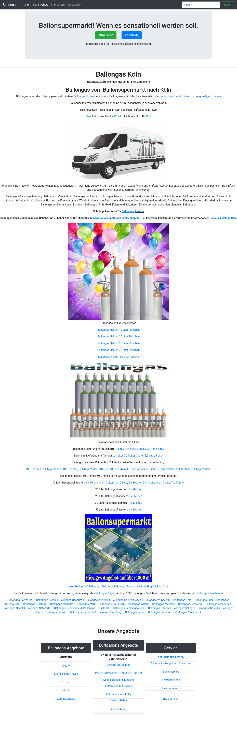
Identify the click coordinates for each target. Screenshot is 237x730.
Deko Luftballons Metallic (118, 679)
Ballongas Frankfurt (160, 612)
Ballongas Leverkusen (111, 604)
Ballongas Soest (13, 608)
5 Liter (159, 448)
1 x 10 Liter (92, 482)
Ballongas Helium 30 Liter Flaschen (118, 350)
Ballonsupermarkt (16, 5)
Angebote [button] (131, 35)
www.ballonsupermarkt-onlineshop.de (116, 218)
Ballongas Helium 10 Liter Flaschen (118, 329)
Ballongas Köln (182, 600)
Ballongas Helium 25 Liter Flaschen (118, 343)
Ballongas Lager (105, 593)
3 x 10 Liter (120, 482)
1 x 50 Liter (135, 509)
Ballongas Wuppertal (157, 600)
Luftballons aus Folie (118, 694)
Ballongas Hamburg (110, 612)
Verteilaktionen (171, 680)
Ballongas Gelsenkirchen (126, 600)
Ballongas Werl (86, 604)
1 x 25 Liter (135, 496)
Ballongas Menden (163, 604)
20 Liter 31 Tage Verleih (160, 469)
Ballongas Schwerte (38, 608)
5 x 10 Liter (149, 482)
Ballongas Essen (46, 600)
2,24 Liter (129, 448)
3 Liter (140, 448)
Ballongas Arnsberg (217, 604)
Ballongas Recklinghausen (128, 608)
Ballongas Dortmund (20, 600)
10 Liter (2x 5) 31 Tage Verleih (81, 469)
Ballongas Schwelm (190, 604)
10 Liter (104, 469)
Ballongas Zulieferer (101, 586)
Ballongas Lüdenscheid (68, 608)
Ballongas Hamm (158, 608)
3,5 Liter (150, 448)
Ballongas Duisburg (35, 604)
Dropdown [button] (73, 4)
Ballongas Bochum (71, 600)
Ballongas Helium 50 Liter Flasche (118, 356)
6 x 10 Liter (163, 482)
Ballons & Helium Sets (223, 218)
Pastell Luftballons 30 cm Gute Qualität (118, 673)
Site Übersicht (171, 698)
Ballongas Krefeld (207, 608)
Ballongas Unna (204, 600)
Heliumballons (171, 688)
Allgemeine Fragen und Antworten (171, 663)
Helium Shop (145, 586)
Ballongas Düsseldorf (96, 608)
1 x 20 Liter (135, 489)
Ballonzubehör (118, 700)
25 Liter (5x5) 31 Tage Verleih (192, 469)
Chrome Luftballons (118, 664)
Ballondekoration (171, 657)
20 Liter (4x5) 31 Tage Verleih (127, 469)
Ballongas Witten (138, 604)
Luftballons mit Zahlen (118, 686)
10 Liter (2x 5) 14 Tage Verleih (44, 469)
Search (228, 4)
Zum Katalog (118, 709)
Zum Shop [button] (106, 35)
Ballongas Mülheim (61, 604)
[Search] (201, 5)
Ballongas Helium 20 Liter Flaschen (118, 336)
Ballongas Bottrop (55, 612)
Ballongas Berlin (134, 612)
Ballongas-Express (84, 96)
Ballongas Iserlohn (97, 600)
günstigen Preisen (210, 96)
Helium (139, 211)
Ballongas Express (125, 586)
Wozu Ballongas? (78, 586)
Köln (88, 116)
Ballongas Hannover (82, 612)
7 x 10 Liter (178, 482)
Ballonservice (171, 671)
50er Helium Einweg (66, 674)
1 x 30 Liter (134, 502)
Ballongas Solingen (184, 608)
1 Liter (119, 448)
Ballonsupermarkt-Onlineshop (177, 96)
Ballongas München (187, 612)
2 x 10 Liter (106, 482)
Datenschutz (41, 4)
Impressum (58, 4)
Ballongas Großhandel (210, 593)
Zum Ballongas (66, 698)
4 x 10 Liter (135, 482)
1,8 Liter (66, 690)
